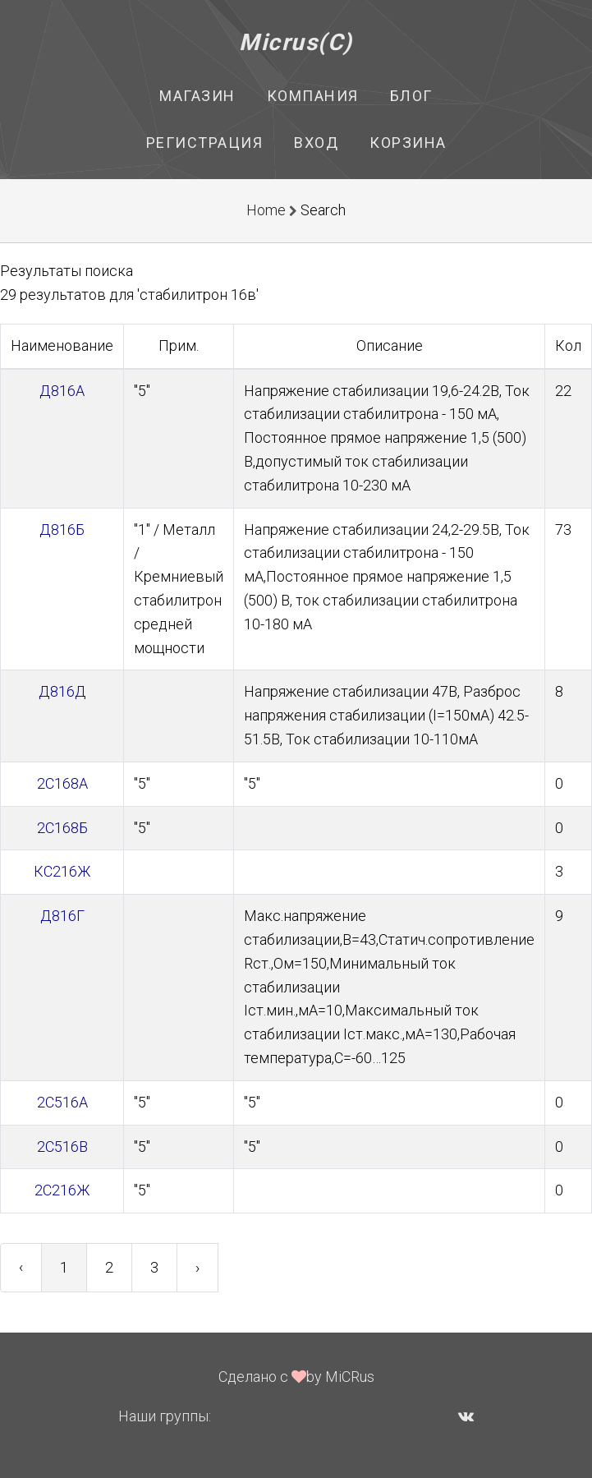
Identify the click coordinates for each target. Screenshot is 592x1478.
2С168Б (62, 827)
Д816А (62, 390)
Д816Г (62, 915)
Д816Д (62, 691)
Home (266, 210)
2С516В (62, 1146)
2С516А (62, 1102)
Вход (316, 142)
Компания (313, 95)
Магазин (197, 95)
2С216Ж (61, 1190)
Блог (411, 95)
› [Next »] (197, 1267)
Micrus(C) (296, 42)
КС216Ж (62, 871)
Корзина (408, 142)
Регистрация (205, 142)
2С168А (62, 783)
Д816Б (62, 529)
